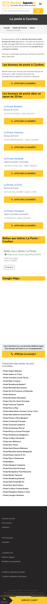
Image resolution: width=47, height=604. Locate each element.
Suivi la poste (7, 523)
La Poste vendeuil (13, 158)
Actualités (5, 542)
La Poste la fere (13, 184)
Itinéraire (9, 267)
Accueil (7, 28)
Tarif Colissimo (7, 538)
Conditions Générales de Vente (13, 572)
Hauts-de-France (20, 28)
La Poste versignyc (14, 210)
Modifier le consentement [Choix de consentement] (11, 561)
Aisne (32, 28)
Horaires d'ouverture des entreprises (17, 595)
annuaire (40, 593)
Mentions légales (8, 557)
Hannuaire (7, 593)
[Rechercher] (38, 11)
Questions (5, 527)
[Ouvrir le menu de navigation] (40, 4)
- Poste (12, 371)
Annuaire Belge (17, 593)
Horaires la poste (8, 519)
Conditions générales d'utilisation (14, 576)
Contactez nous (7, 553)
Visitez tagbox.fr (30, 593)
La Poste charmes (13, 132)
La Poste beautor (13, 106)
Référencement (37, 595)
